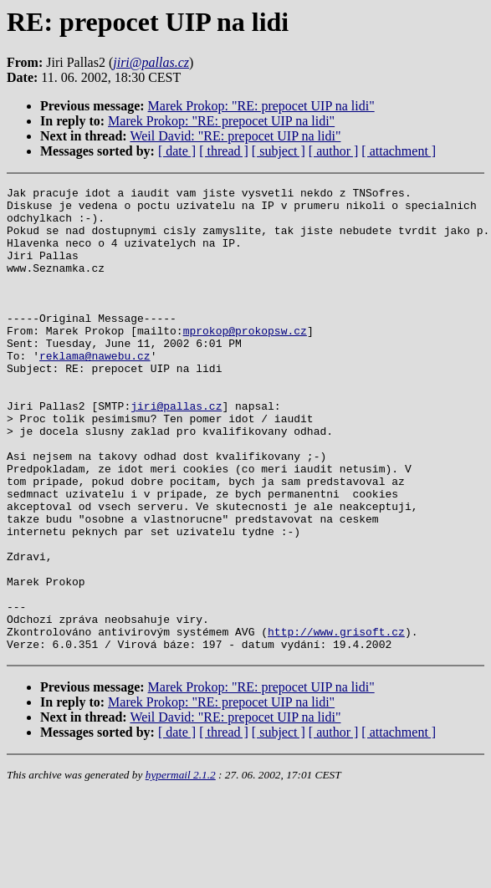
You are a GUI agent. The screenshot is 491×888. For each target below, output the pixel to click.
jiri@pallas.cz (176, 450)
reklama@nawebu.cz (95, 390)
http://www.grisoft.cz (336, 721)
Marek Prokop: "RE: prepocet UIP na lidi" (261, 106)
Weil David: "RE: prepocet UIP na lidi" (235, 136)
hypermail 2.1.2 (181, 867)
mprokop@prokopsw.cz (245, 360)
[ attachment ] (398, 151)
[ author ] (334, 151)
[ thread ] (223, 151)
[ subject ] (278, 151)
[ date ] (177, 151)
